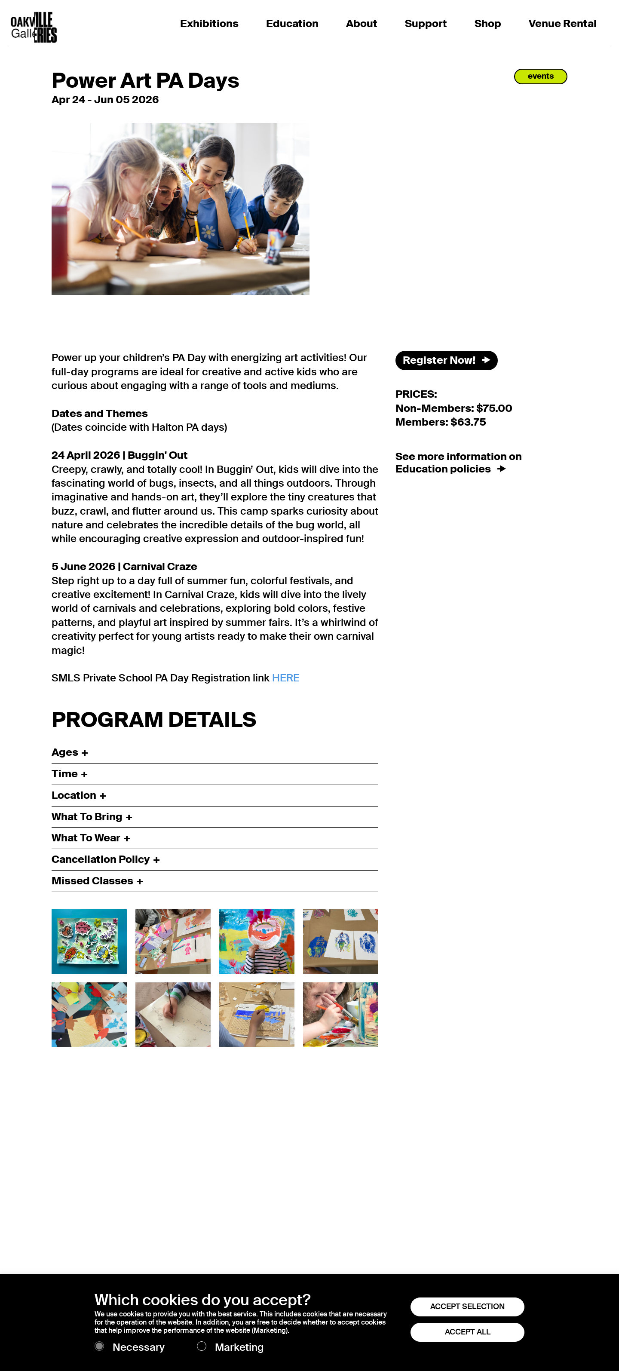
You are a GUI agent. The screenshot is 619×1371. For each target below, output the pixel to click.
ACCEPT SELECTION (467, 1306)
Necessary (139, 1347)
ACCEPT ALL (467, 1332)
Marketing (239, 1347)
